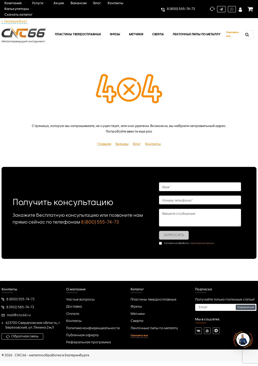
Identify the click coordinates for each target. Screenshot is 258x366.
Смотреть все (232, 34)
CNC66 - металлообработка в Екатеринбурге (52, 355)
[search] (246, 34)
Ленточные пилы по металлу (154, 328)
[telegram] (216, 330)
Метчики (138, 314)
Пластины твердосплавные (153, 299)
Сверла (137, 321)
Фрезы (136, 306)
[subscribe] (226, 307)
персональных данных (202, 243)
